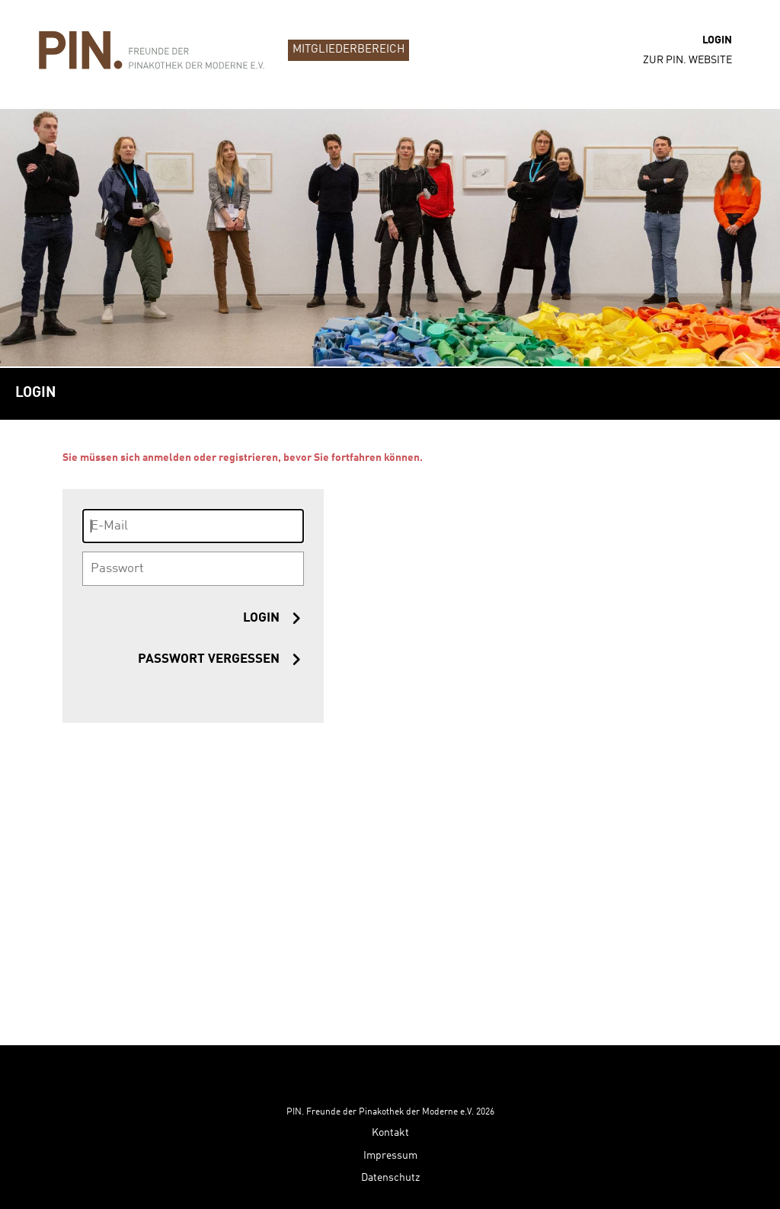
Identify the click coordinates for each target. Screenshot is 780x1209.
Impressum (390, 1104)
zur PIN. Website (687, 60)
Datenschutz (390, 1126)
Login (717, 40)
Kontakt (390, 1081)
